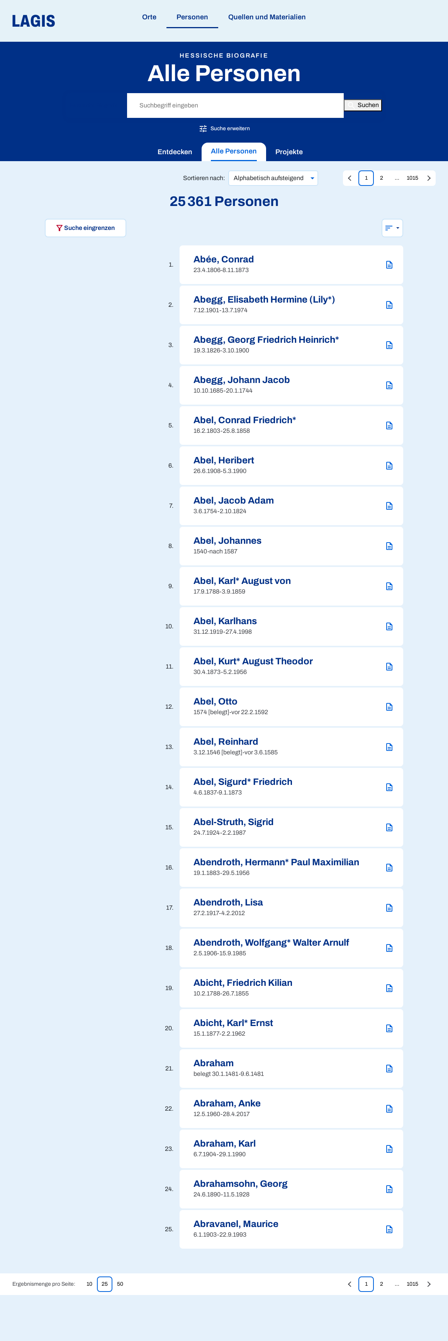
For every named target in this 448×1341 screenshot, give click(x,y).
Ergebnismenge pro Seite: (43, 1284)
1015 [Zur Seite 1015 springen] (412, 178)
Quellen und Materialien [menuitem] (267, 17)
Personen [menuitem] (192, 17)
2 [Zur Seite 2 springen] (381, 178)
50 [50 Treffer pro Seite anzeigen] (120, 1284)
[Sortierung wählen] (392, 228)
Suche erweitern (224, 128)
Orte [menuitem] (149, 17)
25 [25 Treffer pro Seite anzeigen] (105, 1284)
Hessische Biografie (94, 105)
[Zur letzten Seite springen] (428, 178)
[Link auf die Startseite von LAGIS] (77, 21)
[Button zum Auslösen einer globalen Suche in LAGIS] (363, 105)
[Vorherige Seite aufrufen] (350, 178)
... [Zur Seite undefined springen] (397, 178)
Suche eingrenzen (85, 228)
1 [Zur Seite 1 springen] (366, 178)
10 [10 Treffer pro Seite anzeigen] (89, 1284)
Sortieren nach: (204, 178)
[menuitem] (175, 152)
